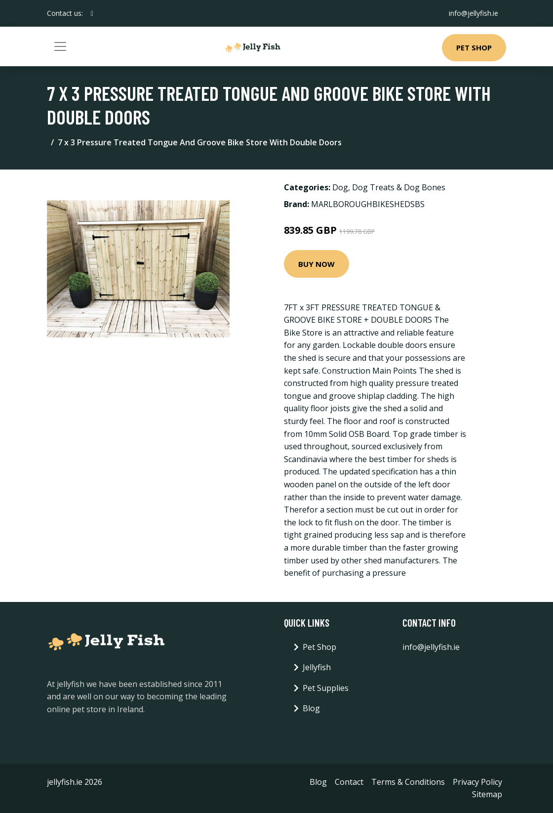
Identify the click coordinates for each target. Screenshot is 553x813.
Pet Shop (474, 47)
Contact (349, 781)
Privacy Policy (477, 781)
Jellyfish (317, 667)
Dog (340, 187)
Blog (311, 708)
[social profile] (92, 13)
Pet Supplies (326, 688)
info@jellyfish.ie (473, 13)
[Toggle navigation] (60, 46)
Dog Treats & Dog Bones (398, 187)
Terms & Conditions (408, 781)
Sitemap (487, 794)
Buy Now (316, 264)
